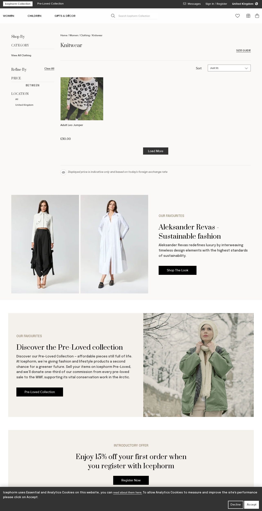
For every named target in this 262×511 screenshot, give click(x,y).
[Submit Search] (113, 16)
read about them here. (127, 492)
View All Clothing (21, 55)
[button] (237, 16)
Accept (251, 504)
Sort (199, 68)
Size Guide (243, 50)
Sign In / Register (217, 4)
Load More (155, 151)
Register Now (131, 480)
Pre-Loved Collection (50, 3)
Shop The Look (177, 270)
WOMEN (8, 16)
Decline (235, 504)
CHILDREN (34, 16)
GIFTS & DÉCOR (65, 16)
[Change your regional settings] (245, 4)
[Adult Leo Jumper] (81, 109)
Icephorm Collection (17, 4)
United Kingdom (24, 105)
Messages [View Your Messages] (192, 4)
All (16, 99)
